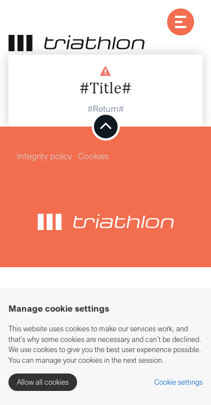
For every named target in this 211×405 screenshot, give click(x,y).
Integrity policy (44, 155)
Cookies (93, 155)
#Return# (106, 108)
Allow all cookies (43, 381)
